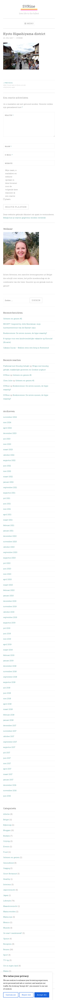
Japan (5, 895)
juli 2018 (6, 687)
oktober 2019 (8, 612)
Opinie (6, 938)
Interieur (7, 884)
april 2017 (7, 769)
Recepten (7, 944)
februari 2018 (8, 715)
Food (5, 852)
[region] (26, 986)
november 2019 (10, 606)
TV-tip (6, 960)
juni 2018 (7, 693)
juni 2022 (7, 465)
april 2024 (7, 428)
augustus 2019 (9, 622)
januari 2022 (8, 482)
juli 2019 (6, 628)
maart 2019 (8, 649)
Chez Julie (7, 380)
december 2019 (9, 601)
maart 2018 (8, 709)
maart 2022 (8, 476)
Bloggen (6, 830)
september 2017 (10, 742)
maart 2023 (8, 449)
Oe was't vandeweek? (12, 933)
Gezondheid (8, 863)
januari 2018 (8, 720)
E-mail (9, 155)
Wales (6, 971)
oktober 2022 (8, 455)
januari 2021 (8, 530)
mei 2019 (7, 639)
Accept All (42, 995)
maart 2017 (8, 774)
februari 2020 (9, 590)
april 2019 (7, 644)
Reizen (6, 949)
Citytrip (6, 841)
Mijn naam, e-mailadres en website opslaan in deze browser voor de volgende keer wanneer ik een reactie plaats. (11, 184)
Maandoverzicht (10, 906)
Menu (30, 23)
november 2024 (10, 417)
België (6, 819)
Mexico (6, 922)
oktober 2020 (9, 547)
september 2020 (10, 552)
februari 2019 (8, 655)
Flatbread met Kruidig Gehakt (16, 366)
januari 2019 (8, 660)
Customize (11, 995)
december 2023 (9, 433)
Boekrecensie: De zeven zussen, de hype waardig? (25, 333)
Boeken (6, 836)
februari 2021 (8, 525)
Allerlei (6, 814)
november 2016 (10, 790)
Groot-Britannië (10, 873)
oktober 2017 (8, 736)
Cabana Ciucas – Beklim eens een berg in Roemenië (26, 347)
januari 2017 (8, 779)
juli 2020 (6, 563)
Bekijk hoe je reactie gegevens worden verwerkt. (24, 217)
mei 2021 (7, 509)
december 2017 (9, 725)
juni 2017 (7, 758)
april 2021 (7, 514)
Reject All (26, 995)
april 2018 (7, 704)
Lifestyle (7, 900)
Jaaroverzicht (9, 890)
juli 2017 (6, 752)
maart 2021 (8, 520)
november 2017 (9, 731)
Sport (5, 955)
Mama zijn (7, 917)
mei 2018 (7, 698)
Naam (8, 146)
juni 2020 (7, 568)
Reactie (9, 115)
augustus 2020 (9, 558)
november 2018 (10, 671)
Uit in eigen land (10, 965)
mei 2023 (7, 444)
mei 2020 (7, 574)
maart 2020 (8, 585)
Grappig (6, 868)
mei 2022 (7, 471)
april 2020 (7, 579)
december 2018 (9, 666)
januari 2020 (8, 595)
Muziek (6, 928)
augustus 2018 (9, 682)
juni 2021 (7, 503)
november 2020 (10, 541)
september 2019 (10, 617)
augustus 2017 (9, 747)
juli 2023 (6, 439)
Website (9, 163)
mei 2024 (7, 422)
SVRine (29, 7)
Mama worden (9, 911)
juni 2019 (7, 633)
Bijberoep (7, 825)
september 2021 (10, 487)
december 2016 (9, 785)
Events (6, 846)
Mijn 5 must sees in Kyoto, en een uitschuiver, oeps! (16, 85)
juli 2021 (6, 498)
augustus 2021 (9, 493)
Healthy (6, 879)
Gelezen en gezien (11, 857)
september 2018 (10, 677)
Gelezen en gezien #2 (12, 318)
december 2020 (10, 536)
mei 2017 (7, 763)
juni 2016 (7, 796)
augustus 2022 (9, 460)
